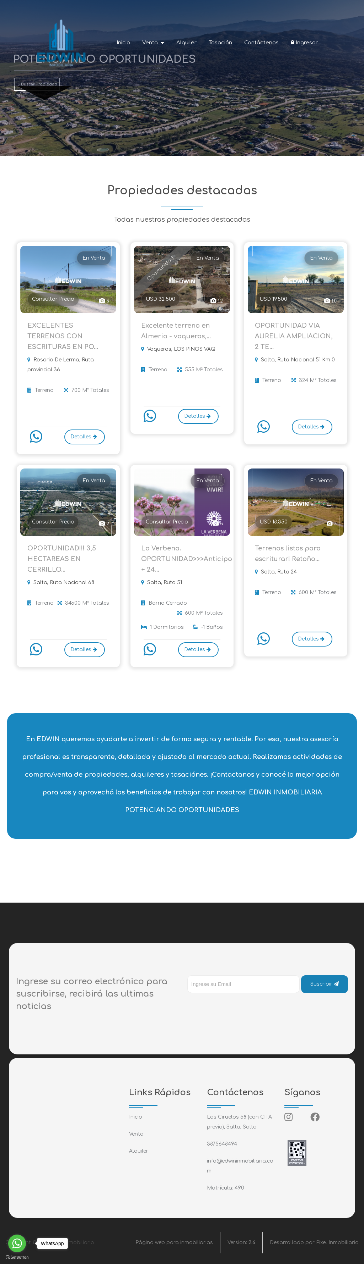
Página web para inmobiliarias (174, 1242)
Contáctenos (261, 43)
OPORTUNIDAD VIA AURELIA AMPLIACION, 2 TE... (294, 336)
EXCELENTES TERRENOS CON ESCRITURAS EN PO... (62, 336)
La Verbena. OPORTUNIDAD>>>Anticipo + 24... (182, 559)
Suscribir (324, 984)
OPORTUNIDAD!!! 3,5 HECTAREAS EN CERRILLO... (61, 559)
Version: (241, 1242)
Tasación (220, 43)
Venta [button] (150, 43)
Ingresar (304, 43)
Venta (136, 1134)
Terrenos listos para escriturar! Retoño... (288, 553)
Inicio (123, 43)
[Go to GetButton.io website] (17, 1257)
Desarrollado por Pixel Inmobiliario (314, 1242)
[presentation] (241, 1007)
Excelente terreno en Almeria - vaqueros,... (176, 331)
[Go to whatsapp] (17, 1243)
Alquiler (186, 43)
